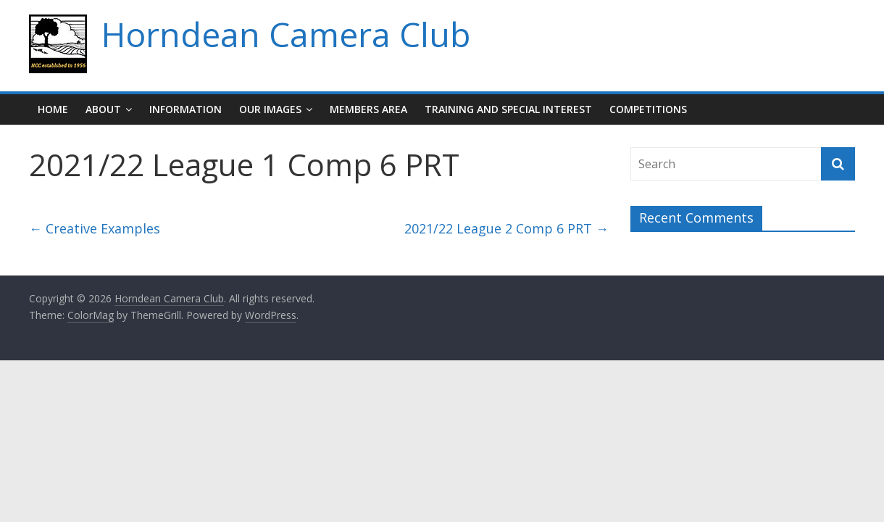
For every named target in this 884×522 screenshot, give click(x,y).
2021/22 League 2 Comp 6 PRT (506, 228)
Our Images (270, 109)
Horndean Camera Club (285, 34)
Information (185, 109)
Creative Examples (94, 228)
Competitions (648, 109)
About (103, 109)
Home (53, 109)
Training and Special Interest (508, 109)
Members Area (368, 109)
